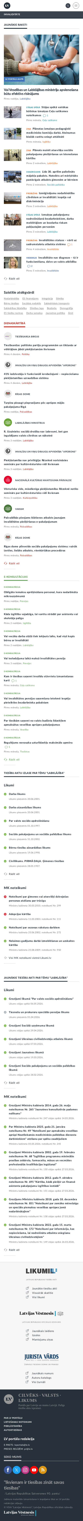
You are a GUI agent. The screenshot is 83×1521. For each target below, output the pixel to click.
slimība (60, 299)
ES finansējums (30, 299)
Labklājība (25, 99)
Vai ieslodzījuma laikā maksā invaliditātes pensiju (35, 658)
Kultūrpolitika (30, 498)
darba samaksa (34, 313)
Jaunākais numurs (43, 1373)
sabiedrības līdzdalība (15, 308)
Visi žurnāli (38, 1382)
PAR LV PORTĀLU (13, 1418)
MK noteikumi (15, 888)
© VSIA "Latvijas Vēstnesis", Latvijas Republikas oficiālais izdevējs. (38, 1507)
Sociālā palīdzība (56, 185)
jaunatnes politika (55, 313)
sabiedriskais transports (56, 303)
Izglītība (46, 142)
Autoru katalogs (41, 1378)
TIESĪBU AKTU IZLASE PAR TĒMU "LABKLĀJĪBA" (34, 773)
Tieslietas (25, 752)
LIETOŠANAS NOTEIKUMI (18, 1422)
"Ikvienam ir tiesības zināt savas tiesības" (34, 1485)
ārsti (70, 313)
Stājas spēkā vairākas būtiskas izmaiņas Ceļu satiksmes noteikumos (47, 111)
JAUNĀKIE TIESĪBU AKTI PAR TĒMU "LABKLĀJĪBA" (35, 978)
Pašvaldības (26, 412)
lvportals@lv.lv (22, 1445)
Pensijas (24, 601)
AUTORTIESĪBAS (13, 1430)
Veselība (24, 730)
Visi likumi (38, 1297)
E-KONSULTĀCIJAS (16, 577)
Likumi (9, 785)
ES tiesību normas (13, 313)
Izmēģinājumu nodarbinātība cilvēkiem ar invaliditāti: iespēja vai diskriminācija (50, 197)
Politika (26, 354)
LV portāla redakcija (19, 1439)
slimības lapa (37, 308)
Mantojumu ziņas (42, 1339)
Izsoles (36, 1335)
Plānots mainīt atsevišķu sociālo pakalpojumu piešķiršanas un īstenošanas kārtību (52, 154)
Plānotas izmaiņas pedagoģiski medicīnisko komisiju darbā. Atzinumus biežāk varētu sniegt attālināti (50, 133)
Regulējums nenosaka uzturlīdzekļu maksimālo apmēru (38, 742)
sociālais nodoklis (31, 303)
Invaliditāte (53, 249)
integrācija (47, 299)
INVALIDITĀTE (12, 14)
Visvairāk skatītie (42, 1293)
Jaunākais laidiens (43, 1331)
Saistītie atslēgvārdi (19, 292)
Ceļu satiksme (49, 120)
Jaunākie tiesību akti (44, 1288)
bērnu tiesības (11, 303)
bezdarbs (52, 308)
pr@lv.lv (28, 1449)
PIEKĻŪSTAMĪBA (13, 1426)
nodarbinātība (11, 299)
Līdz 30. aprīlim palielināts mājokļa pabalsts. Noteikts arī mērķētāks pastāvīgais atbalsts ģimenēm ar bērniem (52, 175)
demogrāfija (66, 308)
